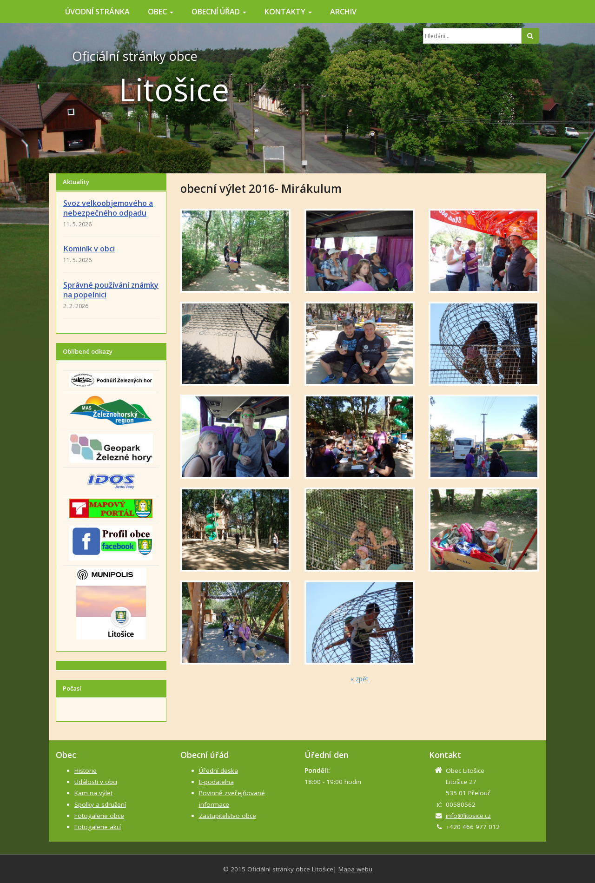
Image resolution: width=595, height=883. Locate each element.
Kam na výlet (93, 793)
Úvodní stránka (97, 12)
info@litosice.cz (468, 815)
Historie (85, 770)
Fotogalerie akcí (97, 827)
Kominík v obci (89, 249)
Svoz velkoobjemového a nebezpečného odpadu (108, 208)
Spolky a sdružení (100, 804)
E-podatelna (216, 782)
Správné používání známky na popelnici (111, 290)
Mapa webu (355, 869)
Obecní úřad (219, 12)
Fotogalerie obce (99, 815)
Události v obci (95, 782)
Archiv (343, 12)
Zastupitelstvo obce (227, 815)
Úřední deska (218, 770)
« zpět (359, 678)
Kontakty (288, 12)
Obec (160, 12)
